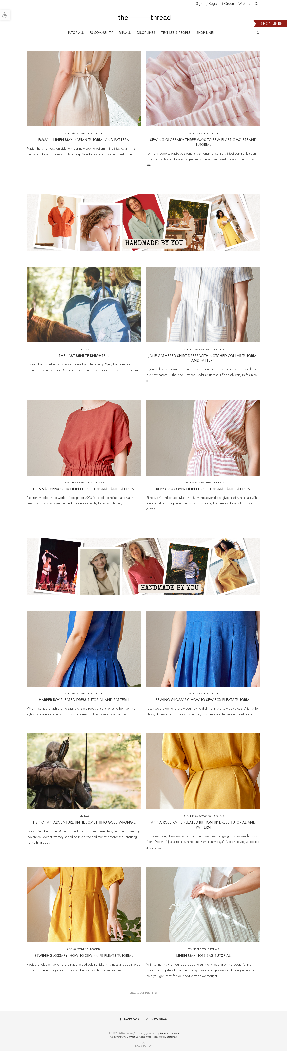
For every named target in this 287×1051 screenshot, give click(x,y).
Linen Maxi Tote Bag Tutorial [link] (203, 955)
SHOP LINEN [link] (205, 32)
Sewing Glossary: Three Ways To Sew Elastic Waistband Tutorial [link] (203, 142)
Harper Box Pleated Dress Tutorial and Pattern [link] (84, 699)
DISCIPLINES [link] (146, 32)
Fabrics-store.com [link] (169, 1033)
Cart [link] (257, 3)
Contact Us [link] (132, 1037)
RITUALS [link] (125, 32)
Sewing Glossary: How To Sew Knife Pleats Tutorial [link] (83, 955)
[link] (5, 15)
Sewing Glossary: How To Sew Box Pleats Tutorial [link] (203, 699)
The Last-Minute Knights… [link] (84, 355)
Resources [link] (145, 1037)
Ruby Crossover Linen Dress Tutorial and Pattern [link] (203, 489)
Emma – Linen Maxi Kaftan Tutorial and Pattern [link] (83, 139)
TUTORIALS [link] (76, 32)
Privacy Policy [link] (117, 1037)
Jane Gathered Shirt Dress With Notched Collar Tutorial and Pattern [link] (203, 358)
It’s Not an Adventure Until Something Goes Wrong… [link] (83, 822)
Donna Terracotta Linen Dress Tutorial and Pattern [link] (84, 489)
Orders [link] (229, 3)
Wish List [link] (244, 3)
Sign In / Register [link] (208, 3)
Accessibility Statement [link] (165, 1037)
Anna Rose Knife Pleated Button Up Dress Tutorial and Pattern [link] (203, 825)
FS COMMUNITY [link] (101, 32)
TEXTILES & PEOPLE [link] (175, 32)
